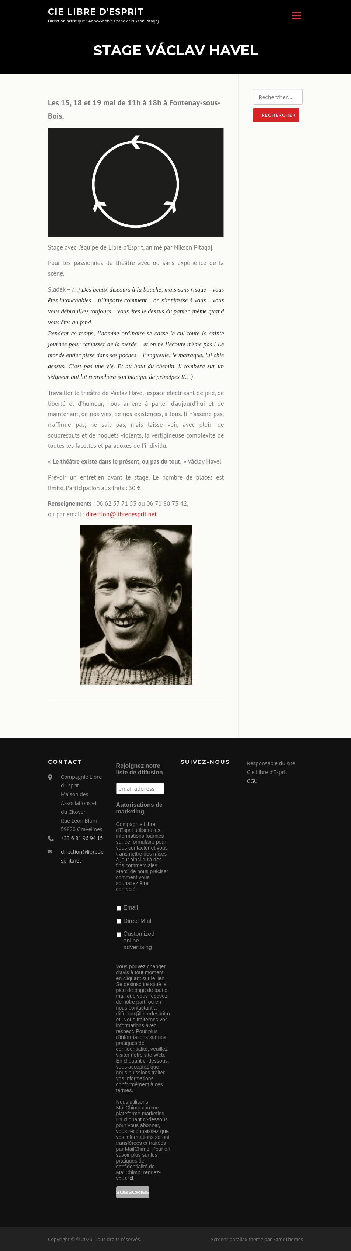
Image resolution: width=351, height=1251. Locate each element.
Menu (296, 15)
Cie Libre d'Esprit (96, 12)
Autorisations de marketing (139, 808)
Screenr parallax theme (237, 1239)
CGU (252, 780)
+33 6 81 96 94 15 (82, 837)
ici (130, 1178)
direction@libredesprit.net (121, 514)
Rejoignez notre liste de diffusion (139, 769)
